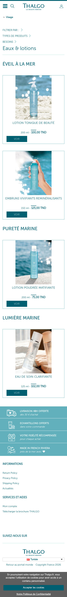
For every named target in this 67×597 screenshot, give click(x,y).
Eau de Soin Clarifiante (33, 376)
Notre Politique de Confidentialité (33, 594)
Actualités (8, 488)
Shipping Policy (11, 483)
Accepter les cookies (33, 587)
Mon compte (10, 506)
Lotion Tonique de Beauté (33, 123)
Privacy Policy (10, 478)
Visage (9, 17)
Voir (17, 138)
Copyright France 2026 (48, 564)
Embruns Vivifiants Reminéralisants (33, 198)
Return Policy (10, 472)
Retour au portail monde (19, 564)
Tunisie (34, 559)
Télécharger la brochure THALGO (21, 511)
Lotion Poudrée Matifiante (33, 287)
